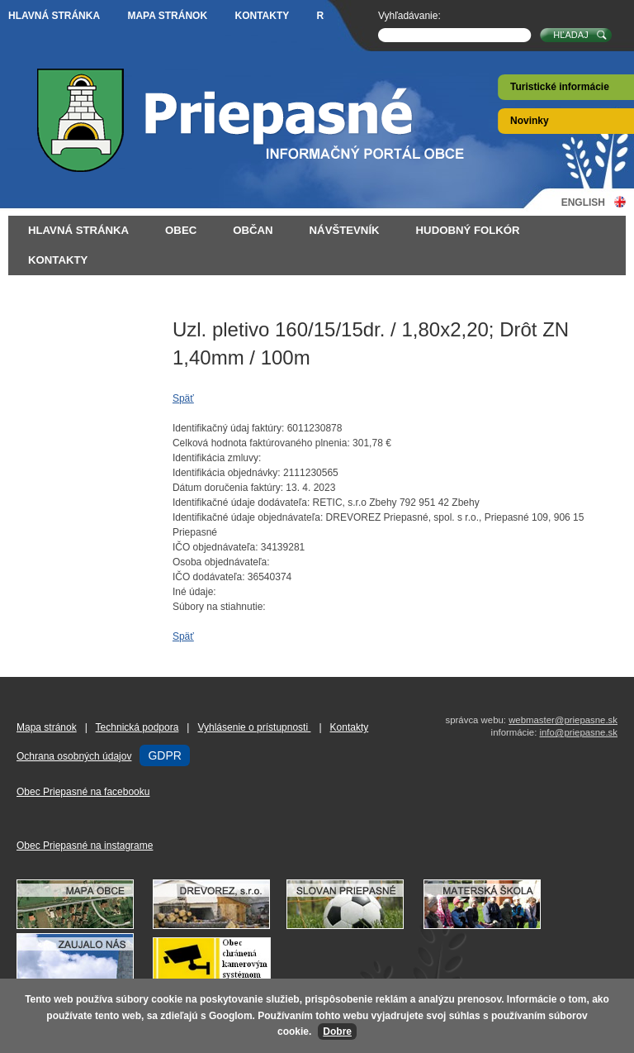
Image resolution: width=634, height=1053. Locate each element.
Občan (252, 230)
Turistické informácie (559, 87)
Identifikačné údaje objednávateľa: (248, 517)
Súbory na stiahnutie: (219, 606)
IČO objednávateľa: (215, 547)
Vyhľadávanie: (409, 15)
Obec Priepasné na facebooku (83, 792)
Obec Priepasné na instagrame (85, 845)
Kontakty (261, 15)
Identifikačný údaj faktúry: (228, 428)
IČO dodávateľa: (209, 577)
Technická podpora (137, 727)
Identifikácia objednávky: (227, 473)
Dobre (337, 1031)
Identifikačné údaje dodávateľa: (241, 502)
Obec (180, 230)
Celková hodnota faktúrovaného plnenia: (261, 443)
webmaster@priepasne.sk (563, 720)
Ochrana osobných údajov (74, 756)
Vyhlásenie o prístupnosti (253, 727)
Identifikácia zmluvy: (217, 458)
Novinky (529, 120)
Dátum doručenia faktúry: (228, 487)
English (583, 202)
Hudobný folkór (468, 230)
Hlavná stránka (54, 15)
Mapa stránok (167, 15)
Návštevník (345, 230)
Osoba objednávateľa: (221, 562)
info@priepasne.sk (578, 732)
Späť (183, 398)
